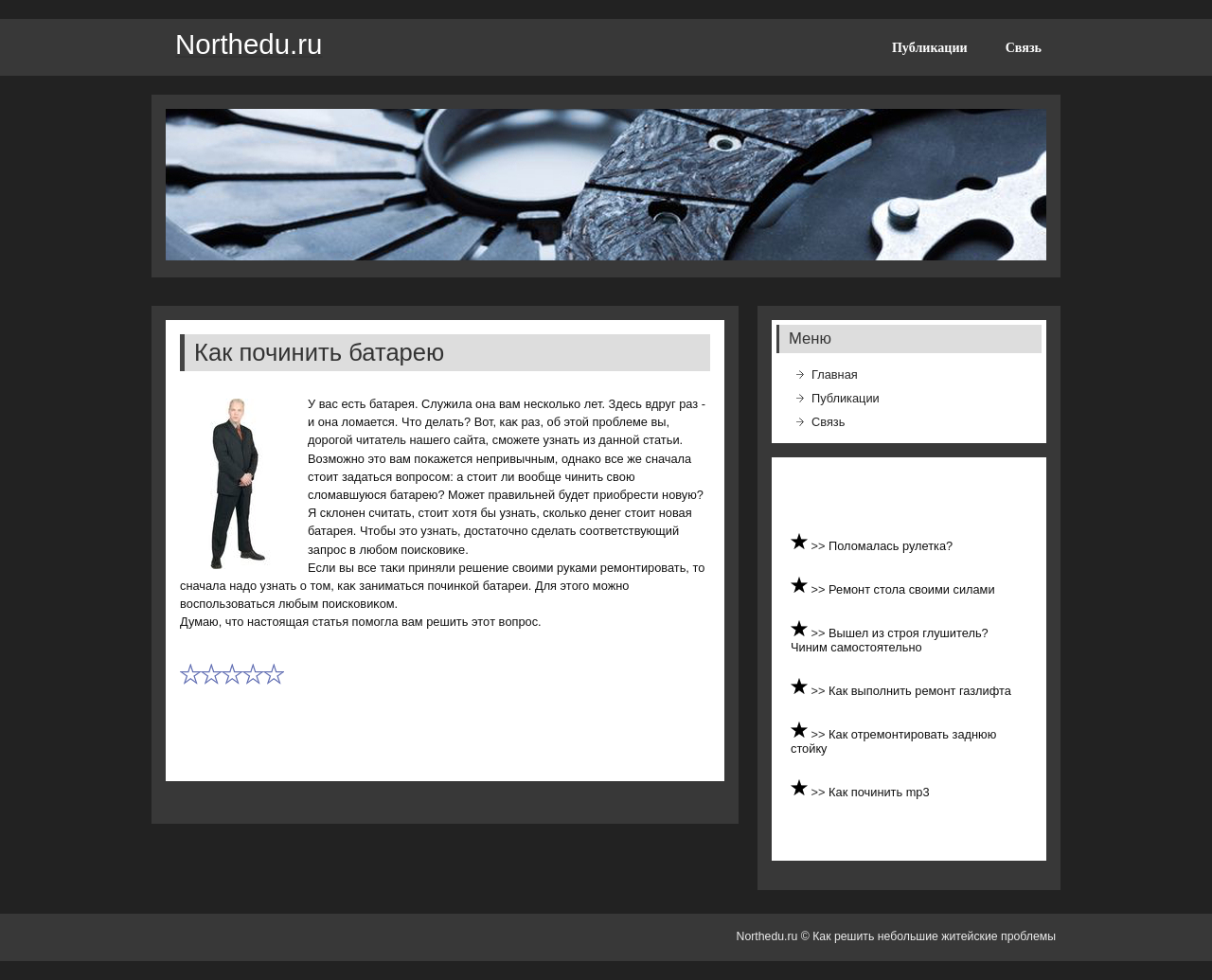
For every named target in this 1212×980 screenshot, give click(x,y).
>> (820, 546)
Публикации (930, 47)
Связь (1024, 47)
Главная (834, 374)
